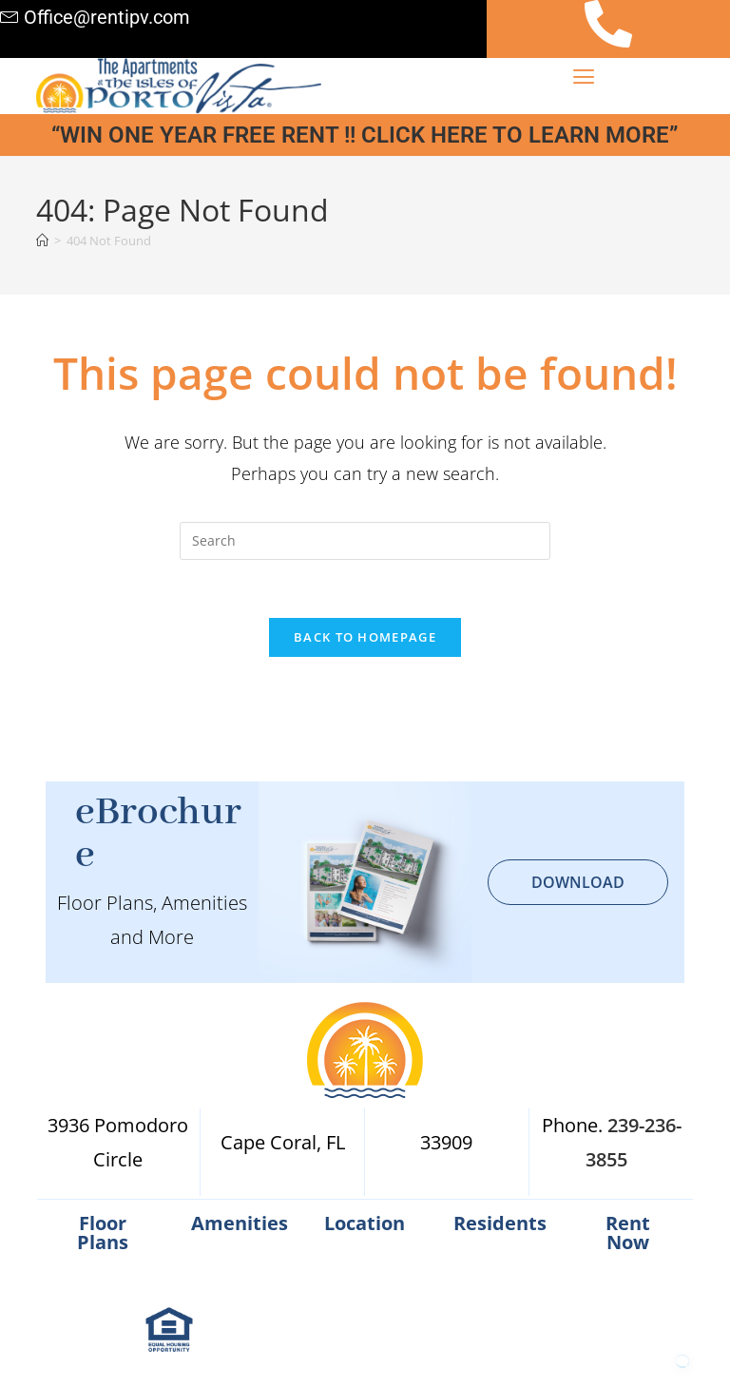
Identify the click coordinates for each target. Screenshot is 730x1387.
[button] (584, 76)
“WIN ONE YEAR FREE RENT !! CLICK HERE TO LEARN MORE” (365, 135)
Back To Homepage (365, 636)
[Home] (42, 240)
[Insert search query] (365, 541)
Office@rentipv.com (107, 17)
